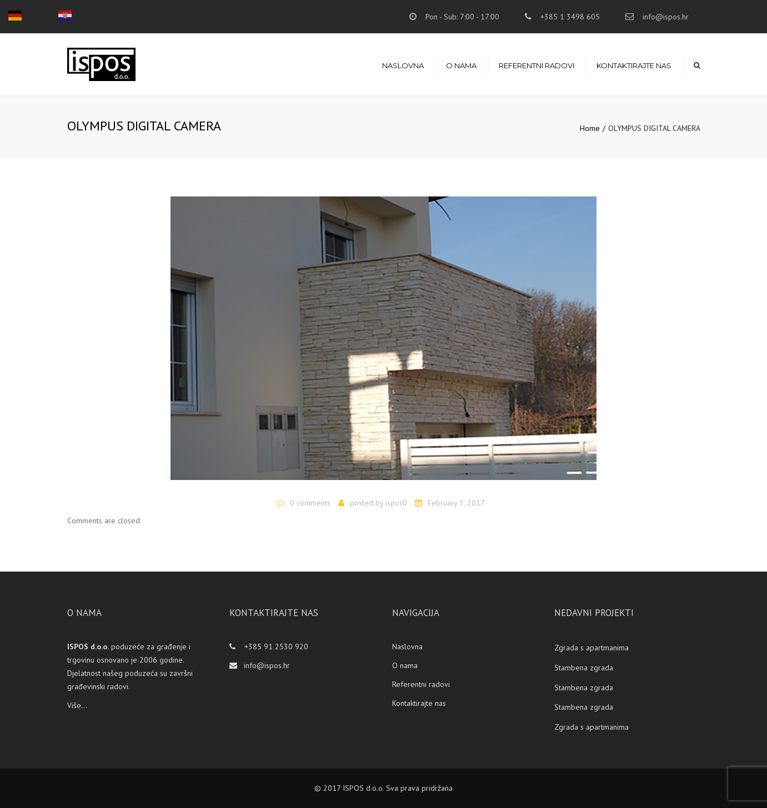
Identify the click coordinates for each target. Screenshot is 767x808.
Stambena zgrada (583, 668)
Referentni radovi (536, 65)
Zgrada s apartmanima (591, 648)
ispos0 (396, 503)
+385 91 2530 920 (275, 647)
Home (590, 128)
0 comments (310, 503)
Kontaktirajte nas (633, 65)
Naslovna (403, 65)
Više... (77, 705)
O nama (461, 65)
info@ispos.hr (666, 17)
